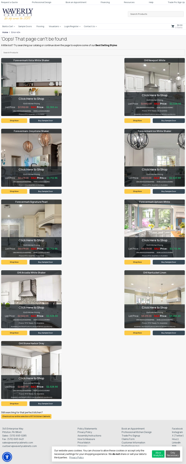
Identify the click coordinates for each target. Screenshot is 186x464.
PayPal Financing (130, 446)
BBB (174, 446)
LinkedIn (176, 442)
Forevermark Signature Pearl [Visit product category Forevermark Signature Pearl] (31, 201)
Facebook (177, 428)
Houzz (175, 439)
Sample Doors (25, 26)
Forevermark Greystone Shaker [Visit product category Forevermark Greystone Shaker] (31, 131)
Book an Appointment (76, 2)
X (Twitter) (178, 435)
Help (151, 2)
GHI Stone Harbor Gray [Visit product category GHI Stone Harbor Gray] (31, 343)
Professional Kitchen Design (137, 432)
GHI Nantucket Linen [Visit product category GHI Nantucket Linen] (154, 272)
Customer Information (133, 442)
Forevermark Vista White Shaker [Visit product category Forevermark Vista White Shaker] (31, 60)
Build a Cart (7, 26)
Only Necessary (173, 454)
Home (5, 32)
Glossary (82, 446)
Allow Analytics (158, 454)
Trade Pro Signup (131, 435)
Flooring (40, 26)
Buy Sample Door (45, 120)
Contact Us (89, 26)
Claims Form (128, 439)
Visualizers (54, 26)
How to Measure (86, 439)
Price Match (84, 442)
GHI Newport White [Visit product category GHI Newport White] (154, 60)
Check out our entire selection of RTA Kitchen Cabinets (26, 416)
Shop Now (14, 120)
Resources (129, 2)
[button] (7, 457)
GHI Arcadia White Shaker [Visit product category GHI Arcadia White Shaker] (31, 272)
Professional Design (41, 2)
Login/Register (71, 26)
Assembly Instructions (89, 435)
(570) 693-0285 (18, 435)
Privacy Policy (85, 432)
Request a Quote (9, 2)
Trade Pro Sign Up (176, 2)
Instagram (177, 432)
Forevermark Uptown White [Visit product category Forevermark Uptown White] (154, 201)
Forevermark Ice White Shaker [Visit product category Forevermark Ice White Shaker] (154, 131)
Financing (105, 2)
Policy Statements (87, 428)
